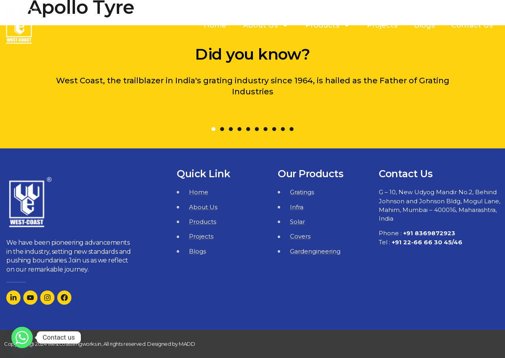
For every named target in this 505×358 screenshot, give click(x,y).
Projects (382, 25)
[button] (213, 129)
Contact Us (472, 25)
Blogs (424, 25)
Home (215, 25)
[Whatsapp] (22, 337)
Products (327, 25)
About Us (266, 25)
